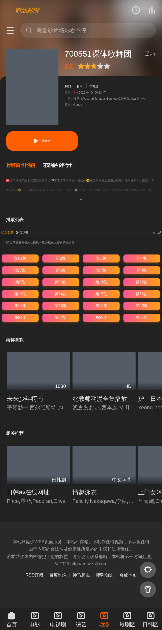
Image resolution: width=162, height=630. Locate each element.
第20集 (142, 306)
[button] (24, 165)
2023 (68, 86)
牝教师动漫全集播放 (100, 398)
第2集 (61, 258)
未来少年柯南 (25, 398)
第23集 (101, 317)
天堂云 (22, 232)
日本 (80, 86)
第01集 (20, 258)
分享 (150, 54)
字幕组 (93, 86)
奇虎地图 (128, 575)
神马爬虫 (81, 575)
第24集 (142, 317)
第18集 (61, 306)
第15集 (101, 294)
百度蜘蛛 (58, 575)
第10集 (61, 282)
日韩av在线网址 (28, 492)
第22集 (61, 317)
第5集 (20, 270)
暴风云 (7, 232)
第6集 (61, 270)
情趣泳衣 (85, 492)
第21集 (20, 317)
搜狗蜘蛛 (104, 575)
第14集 (61, 294)
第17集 (20, 306)
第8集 (142, 270)
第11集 (101, 282)
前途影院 (27, 10)
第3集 (101, 258)
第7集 (101, 270)
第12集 (142, 282)
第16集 (142, 294)
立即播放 (42, 140)
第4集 (142, 258)
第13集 (20, 294)
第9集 (20, 282)
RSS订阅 (34, 575)
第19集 (101, 306)
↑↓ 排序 (157, 233)
